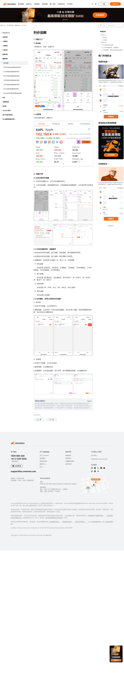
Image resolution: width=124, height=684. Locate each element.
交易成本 (37, 4)
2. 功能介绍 (103, 42)
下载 (103, 4)
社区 (4, 97)
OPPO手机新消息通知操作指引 (12, 67)
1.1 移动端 (104, 37)
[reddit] (95, 471)
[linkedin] (101, 468)
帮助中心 (2, 25)
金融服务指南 (69, 461)
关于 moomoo (44, 455)
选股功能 (5, 54)
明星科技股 (102, 61)
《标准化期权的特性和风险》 (54, 518)
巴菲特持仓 (102, 164)
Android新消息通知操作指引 (11, 89)
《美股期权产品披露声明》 (95, 516)
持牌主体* (68, 464)
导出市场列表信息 (8, 115)
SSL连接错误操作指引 (9, 119)
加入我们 (94, 455)
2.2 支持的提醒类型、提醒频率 (110, 47)
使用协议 (68, 458)
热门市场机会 (104, 55)
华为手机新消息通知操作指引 (11, 76)
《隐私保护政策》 (67, 522)
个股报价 (5, 41)
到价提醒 (5, 63)
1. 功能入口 (103, 35)
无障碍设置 (6, 102)
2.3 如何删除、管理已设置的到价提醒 (111, 50)
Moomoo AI (6, 33)
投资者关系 (43, 461)
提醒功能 (17, 25)
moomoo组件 (7, 110)
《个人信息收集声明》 (94, 522)
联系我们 (42, 458)
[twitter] (98, 468)
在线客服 (18, 466)
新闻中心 (42, 464)
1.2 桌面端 (104, 40)
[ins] (92, 468)
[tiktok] (92, 471)
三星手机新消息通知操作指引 (11, 80)
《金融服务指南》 (54, 522)
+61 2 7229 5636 (19, 458)
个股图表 (5, 46)
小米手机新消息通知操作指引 (11, 84)
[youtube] (104, 468)
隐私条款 (68, 455)
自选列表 (5, 37)
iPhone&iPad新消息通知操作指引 (12, 93)
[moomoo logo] (9, 4)
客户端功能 (9, 25)
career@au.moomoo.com (99, 459)
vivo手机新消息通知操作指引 (11, 71)
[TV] (98, 471)
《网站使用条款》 (80, 522)
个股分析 (5, 50)
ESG (41, 467)
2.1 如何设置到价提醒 (107, 45)
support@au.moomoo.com (23, 471)
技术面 (4, 106)
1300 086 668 (18, 455)
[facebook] (95, 468)
